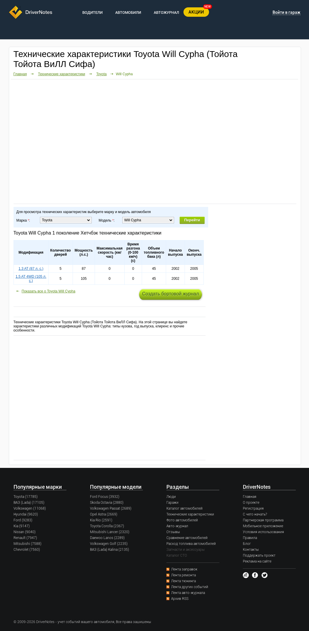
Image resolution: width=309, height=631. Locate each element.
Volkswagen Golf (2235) (109, 544)
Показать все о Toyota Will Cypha (49, 291)
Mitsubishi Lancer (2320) (109, 532)
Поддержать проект (259, 555)
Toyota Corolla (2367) (107, 526)
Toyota (101, 74)
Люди (171, 497)
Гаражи (172, 503)
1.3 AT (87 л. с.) (31, 269)
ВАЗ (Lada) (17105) (29, 503)
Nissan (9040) (25, 532)
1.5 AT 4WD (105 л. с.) (31, 279)
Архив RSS (179, 599)
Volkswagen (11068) (30, 508)
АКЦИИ (196, 12)
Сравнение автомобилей (187, 538)
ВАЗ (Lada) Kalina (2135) (109, 550)
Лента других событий (189, 587)
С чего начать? (255, 514)
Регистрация (253, 508)
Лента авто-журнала (188, 593)
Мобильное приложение (263, 526)
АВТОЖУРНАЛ (166, 12)
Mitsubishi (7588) (27, 544)
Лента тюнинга (183, 581)
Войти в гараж (286, 12)
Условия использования (263, 532)
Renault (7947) (25, 538)
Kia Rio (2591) (101, 520)
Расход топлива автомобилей (191, 544)
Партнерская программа (263, 520)
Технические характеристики (61, 74)
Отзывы (173, 532)
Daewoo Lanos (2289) (107, 538)
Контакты (251, 550)
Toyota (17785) (26, 497)
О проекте (251, 503)
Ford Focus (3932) (104, 497)
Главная (20, 74)
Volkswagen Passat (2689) (110, 508)
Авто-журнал (177, 526)
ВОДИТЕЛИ (92, 12)
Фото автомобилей (182, 520)
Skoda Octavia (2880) (106, 503)
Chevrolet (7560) (27, 550)
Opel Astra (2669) (103, 514)
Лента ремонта (183, 575)
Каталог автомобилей (184, 508)
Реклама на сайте (257, 561)
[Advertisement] (111, 141)
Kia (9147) (22, 526)
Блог (247, 544)
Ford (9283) (23, 520)
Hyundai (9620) (26, 514)
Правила (250, 538)
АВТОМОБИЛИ (128, 12)
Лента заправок (184, 569)
